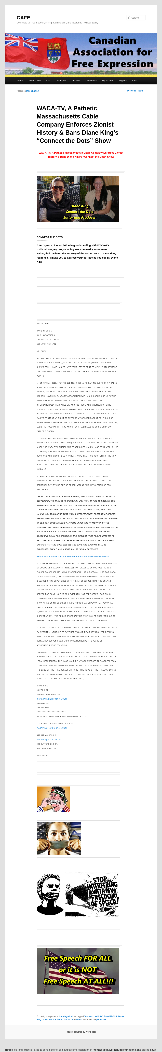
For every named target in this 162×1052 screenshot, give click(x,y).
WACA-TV (68, 1019)
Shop (134, 80)
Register (123, 80)
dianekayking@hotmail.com (52, 699)
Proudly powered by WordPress (81, 1032)
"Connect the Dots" (93, 1016)
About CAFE (35, 80)
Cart (48, 80)
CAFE (23, 17)
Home (20, 80)
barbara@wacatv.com (49, 740)
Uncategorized (66, 1016)
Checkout (75, 80)
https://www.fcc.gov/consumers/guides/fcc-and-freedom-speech (73, 556)
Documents (91, 80)
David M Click (110, 1016)
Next (141, 91)
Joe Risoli (57, 1019)
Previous (130, 91)
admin (79, 1019)
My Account (107, 80)
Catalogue (61, 80)
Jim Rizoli (47, 1019)
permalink (101, 1019)
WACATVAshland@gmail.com (52, 728)
